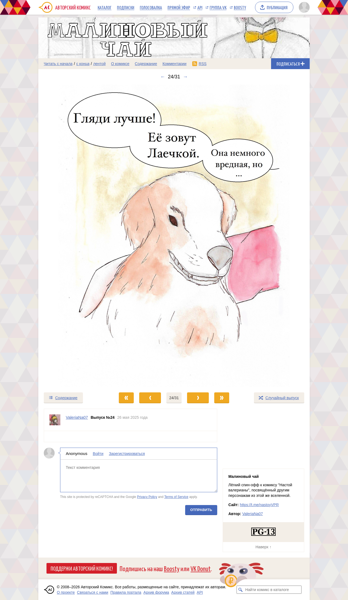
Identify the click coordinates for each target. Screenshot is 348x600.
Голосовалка (151, 7)
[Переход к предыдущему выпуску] (72, 236)
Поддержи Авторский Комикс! (82, 568)
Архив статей (183, 592)
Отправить (201, 510)
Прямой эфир (178, 7)
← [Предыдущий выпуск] (162, 76)
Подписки (125, 7)
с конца (83, 63)
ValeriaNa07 (252, 514)
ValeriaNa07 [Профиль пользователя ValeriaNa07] (77, 417)
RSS (203, 63)
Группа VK (218, 7)
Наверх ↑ (263, 547)
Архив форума (156, 592)
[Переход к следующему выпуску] (174, 236)
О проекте (66, 592)
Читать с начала (58, 63)
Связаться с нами (92, 592)
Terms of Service (176, 497)
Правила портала (125, 592)
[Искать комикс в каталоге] (240, 589)
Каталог (104, 7)
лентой (99, 63)
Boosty (240, 7)
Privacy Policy (147, 497)
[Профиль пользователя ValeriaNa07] (54, 419)
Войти (98, 453)
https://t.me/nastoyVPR (259, 505)
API (199, 7)
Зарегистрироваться (127, 453)
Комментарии (175, 63)
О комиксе (120, 63)
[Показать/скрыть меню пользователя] (303, 7)
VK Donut (201, 568)
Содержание (146, 63)
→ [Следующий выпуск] (185, 76)
